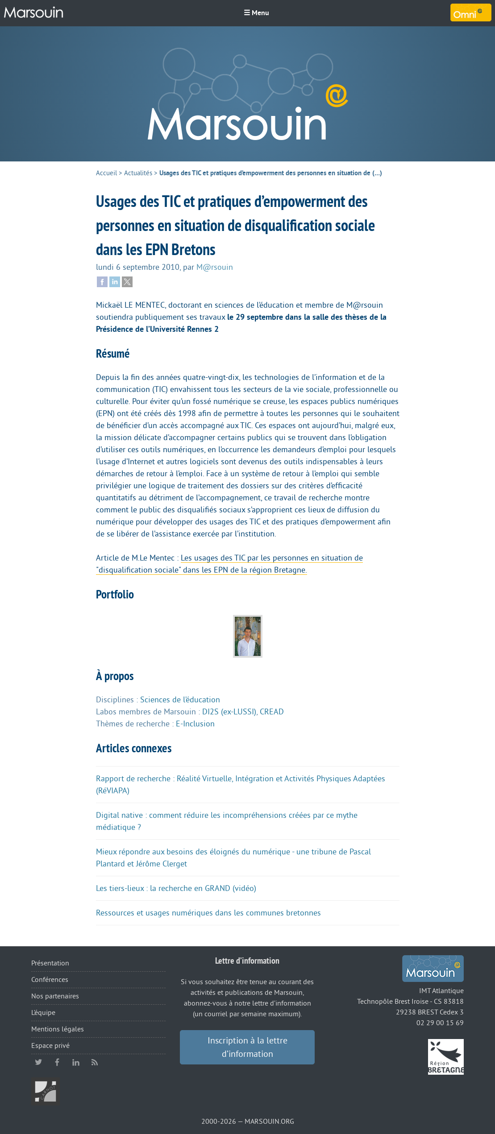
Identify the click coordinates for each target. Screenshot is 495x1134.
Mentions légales (57, 1029)
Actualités (138, 173)
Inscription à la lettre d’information (247, 1047)
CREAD (272, 711)
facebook (57, 1062)
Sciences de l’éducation (180, 699)
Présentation (50, 963)
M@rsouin (214, 267)
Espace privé (50, 1046)
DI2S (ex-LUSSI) (229, 711)
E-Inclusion (195, 723)
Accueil (106, 173)
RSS (94, 1062)
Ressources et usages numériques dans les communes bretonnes (208, 912)
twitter (38, 1062)
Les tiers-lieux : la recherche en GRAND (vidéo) (176, 888)
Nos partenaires (55, 996)
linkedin (76, 1062)
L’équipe (43, 1013)
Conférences (49, 980)
